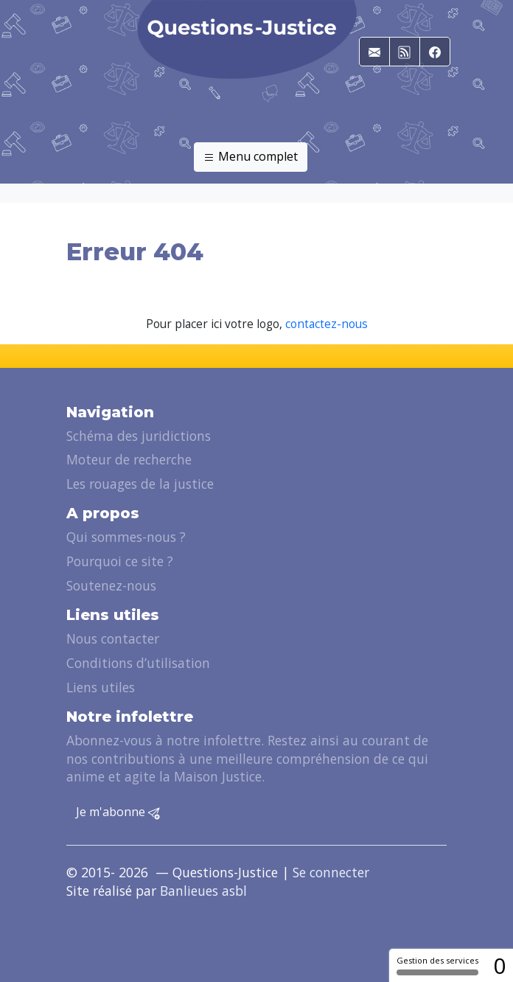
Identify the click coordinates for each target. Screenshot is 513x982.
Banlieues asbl (203, 890)
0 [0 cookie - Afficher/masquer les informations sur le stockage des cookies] (499, 965)
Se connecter (331, 872)
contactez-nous (326, 324)
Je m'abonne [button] (118, 812)
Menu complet (250, 157)
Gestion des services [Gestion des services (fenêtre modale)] (437, 965)
